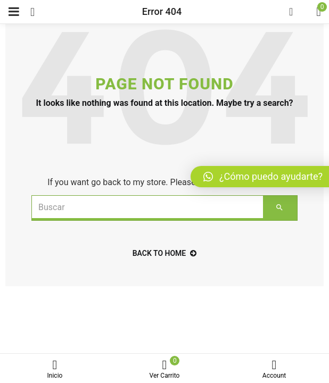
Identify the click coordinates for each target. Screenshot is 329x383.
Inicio (55, 369)
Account (274, 369)
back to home (165, 253)
